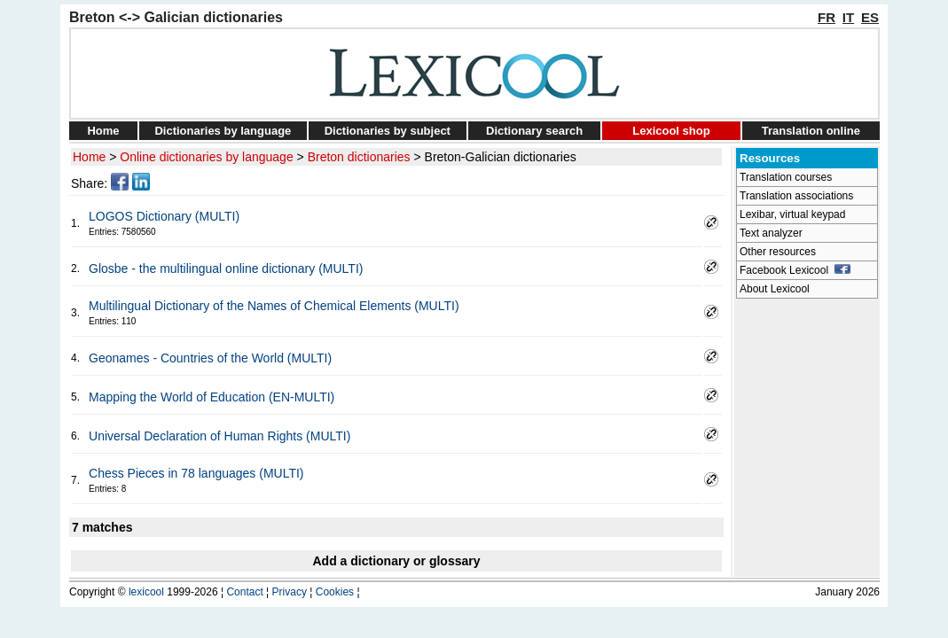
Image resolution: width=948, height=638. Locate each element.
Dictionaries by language (222, 131)
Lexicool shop (670, 131)
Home (103, 131)
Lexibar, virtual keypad (792, 214)
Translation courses (786, 177)
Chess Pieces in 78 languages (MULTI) (196, 473)
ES (870, 17)
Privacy (289, 592)
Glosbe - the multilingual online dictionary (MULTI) (226, 268)
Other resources (778, 251)
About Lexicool (775, 289)
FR (826, 17)
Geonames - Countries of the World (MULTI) (210, 358)
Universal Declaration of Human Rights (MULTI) (219, 436)
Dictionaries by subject (387, 131)
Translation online (811, 131)
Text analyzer (771, 233)
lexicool (146, 592)
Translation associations (796, 196)
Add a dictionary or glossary (396, 561)
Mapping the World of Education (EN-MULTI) (211, 397)
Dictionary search (534, 131)
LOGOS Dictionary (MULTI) (164, 216)
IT (848, 17)
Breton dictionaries (359, 157)
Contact (244, 592)
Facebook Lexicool (795, 270)
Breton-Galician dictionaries (500, 157)
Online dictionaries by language (206, 157)
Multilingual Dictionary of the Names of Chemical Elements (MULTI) (274, 306)
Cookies (335, 592)
